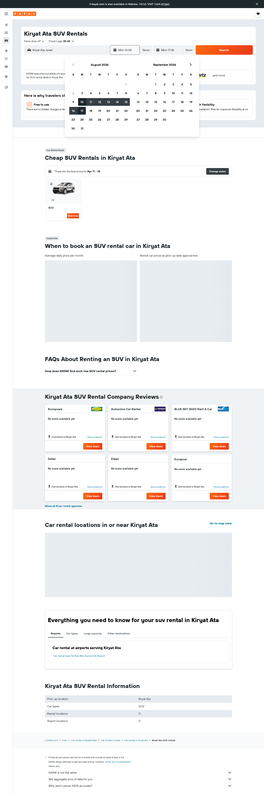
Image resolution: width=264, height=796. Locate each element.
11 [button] (91, 102)
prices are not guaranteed (118, 761)
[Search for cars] (6, 40)
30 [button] (73, 128)
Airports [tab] (55, 633)
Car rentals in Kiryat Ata (136, 740)
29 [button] (126, 119)
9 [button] (73, 102)
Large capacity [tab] (93, 633)
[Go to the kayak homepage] (24, 14)
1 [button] (125, 84)
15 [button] (126, 102)
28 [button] (117, 119)
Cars (64, 740)
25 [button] (90, 119)
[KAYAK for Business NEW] (6, 66)
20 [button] (108, 111)
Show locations (94, 437)
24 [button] (82, 119)
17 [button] (82, 111)
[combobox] (34, 41)
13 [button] (108, 102)
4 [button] (91, 93)
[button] (257, 4)
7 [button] (117, 93)
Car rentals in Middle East (84, 740)
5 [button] (99, 93)
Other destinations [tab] (119, 633)
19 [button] (99, 111)
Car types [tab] (72, 633)
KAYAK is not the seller (140, 772)
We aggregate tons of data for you (140, 779)
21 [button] (117, 111)
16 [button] (73, 111)
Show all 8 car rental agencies (63, 506)
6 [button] (108, 93)
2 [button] (73, 93)
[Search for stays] (6, 32)
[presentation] (161, 397)
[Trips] (6, 76)
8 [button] (126, 93)
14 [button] (117, 102)
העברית (165, 4)
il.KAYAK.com (51, 740)
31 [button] (82, 128)
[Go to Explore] (6, 51)
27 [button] (108, 119)
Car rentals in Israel (110, 740)
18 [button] (90, 111)
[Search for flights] (6, 25)
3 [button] (82, 93)
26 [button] (99, 119)
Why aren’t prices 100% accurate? (140, 786)
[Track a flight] (6, 58)
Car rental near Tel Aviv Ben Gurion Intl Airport (79, 656)
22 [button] (126, 111)
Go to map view (221, 523)
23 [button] (73, 119)
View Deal (73, 215)
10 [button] (82, 102)
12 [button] (99, 102)
